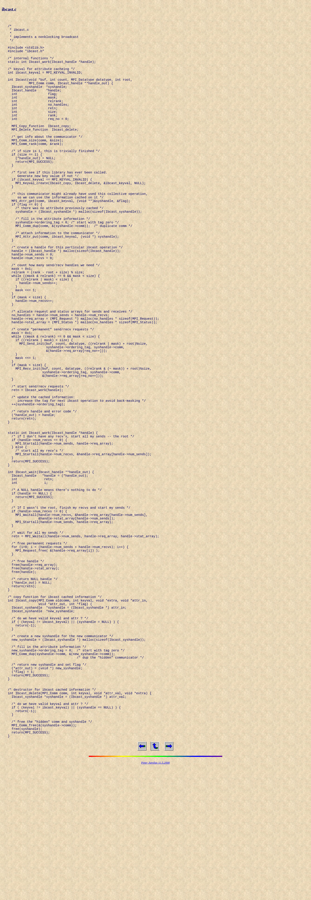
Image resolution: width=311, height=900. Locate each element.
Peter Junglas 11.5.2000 (155, 896)
